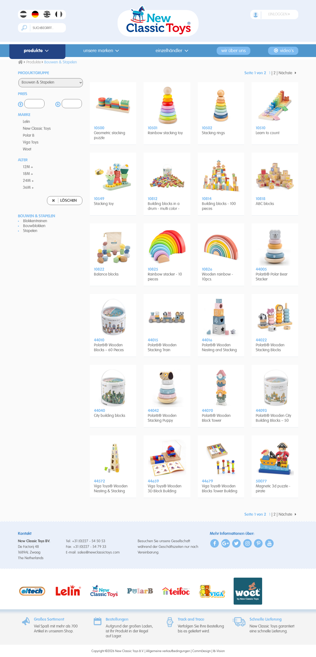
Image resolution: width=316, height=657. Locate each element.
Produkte (37, 50)
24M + (28, 181)
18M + (28, 174)
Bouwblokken (34, 226)
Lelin (26, 122)
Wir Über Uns (233, 50)
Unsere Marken (102, 50)
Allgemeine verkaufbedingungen (168, 651)
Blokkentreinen (35, 221)
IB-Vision (219, 651)
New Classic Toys (37, 129)
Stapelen (30, 231)
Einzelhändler (173, 50)
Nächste (288, 73)
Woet (27, 149)
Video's (283, 50)
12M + (28, 167)
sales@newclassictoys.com (98, 552)
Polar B (28, 136)
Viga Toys (30, 143)
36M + (28, 188)
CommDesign (201, 651)
